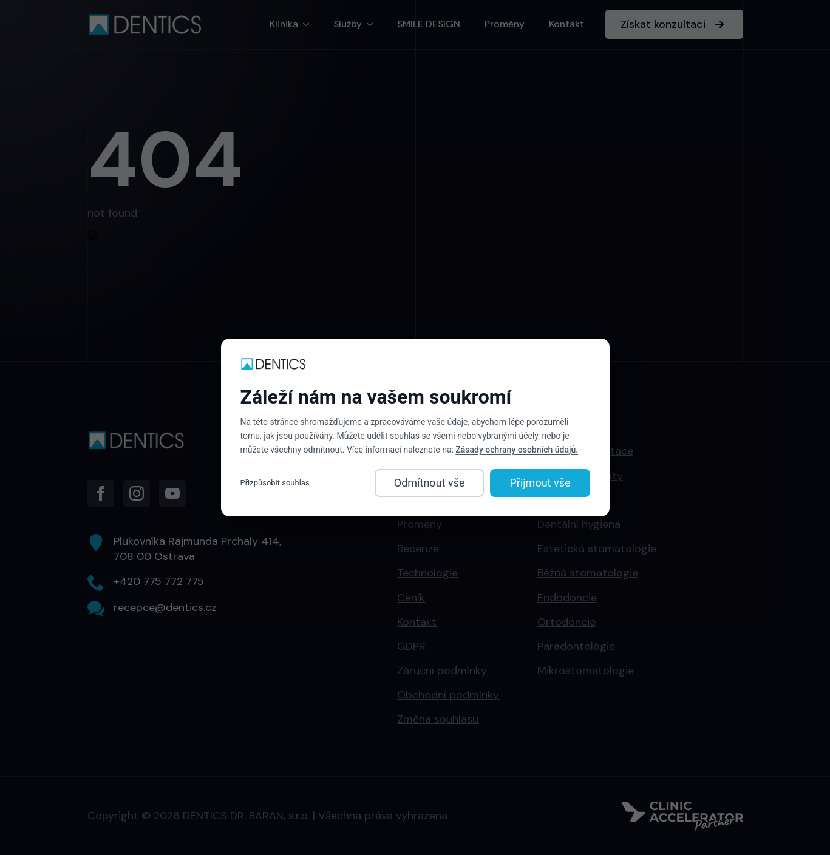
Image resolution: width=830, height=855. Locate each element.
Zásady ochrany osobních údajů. (516, 450)
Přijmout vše (539, 482)
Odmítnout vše (429, 482)
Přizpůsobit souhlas (275, 482)
